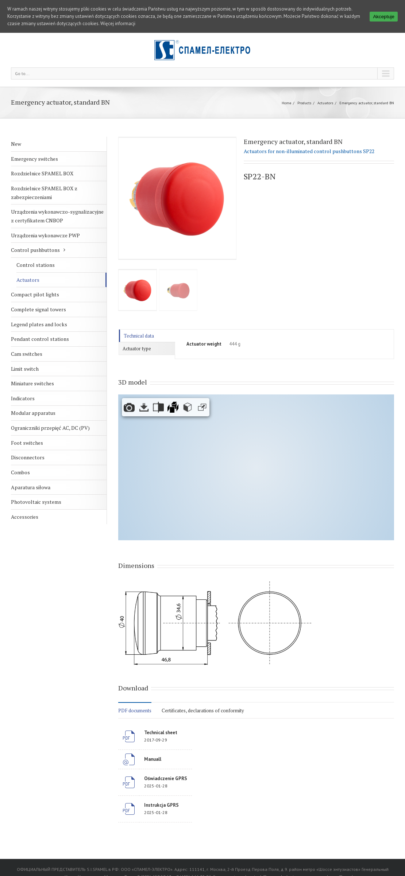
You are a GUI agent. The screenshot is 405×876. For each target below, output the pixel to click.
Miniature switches (32, 383)
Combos (20, 472)
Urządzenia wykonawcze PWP (45, 235)
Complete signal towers (38, 309)
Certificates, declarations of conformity (203, 710)
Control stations (35, 264)
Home (286, 103)
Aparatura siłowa (30, 487)
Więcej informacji (117, 23)
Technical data (139, 335)
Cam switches (26, 353)
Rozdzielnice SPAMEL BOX (42, 173)
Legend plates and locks (39, 324)
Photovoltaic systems (36, 501)
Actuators (325, 103)
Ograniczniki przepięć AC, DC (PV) (50, 427)
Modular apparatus (33, 412)
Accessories (24, 516)
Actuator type (137, 348)
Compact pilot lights (35, 294)
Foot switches (27, 442)
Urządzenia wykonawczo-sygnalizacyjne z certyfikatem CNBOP (57, 216)
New (16, 143)
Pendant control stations (40, 338)
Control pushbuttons (35, 249)
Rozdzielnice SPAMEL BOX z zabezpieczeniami (44, 192)
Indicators (23, 398)
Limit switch (25, 368)
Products (304, 103)
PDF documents (134, 710)
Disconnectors (28, 457)
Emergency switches (34, 158)
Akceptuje (383, 16)
